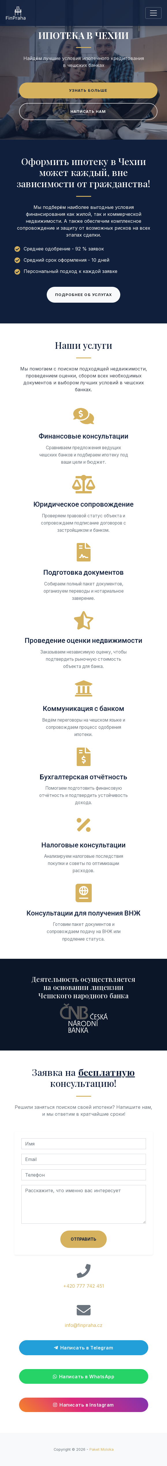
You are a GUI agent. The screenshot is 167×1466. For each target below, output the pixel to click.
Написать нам (88, 111)
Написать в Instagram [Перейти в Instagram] (83, 1405)
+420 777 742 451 (83, 1286)
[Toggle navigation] (153, 13)
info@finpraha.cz (83, 1325)
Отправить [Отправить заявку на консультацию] (83, 1239)
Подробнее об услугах (83, 294)
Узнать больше (88, 90)
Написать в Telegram (83, 1348)
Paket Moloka (101, 1449)
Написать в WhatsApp (83, 1376)
